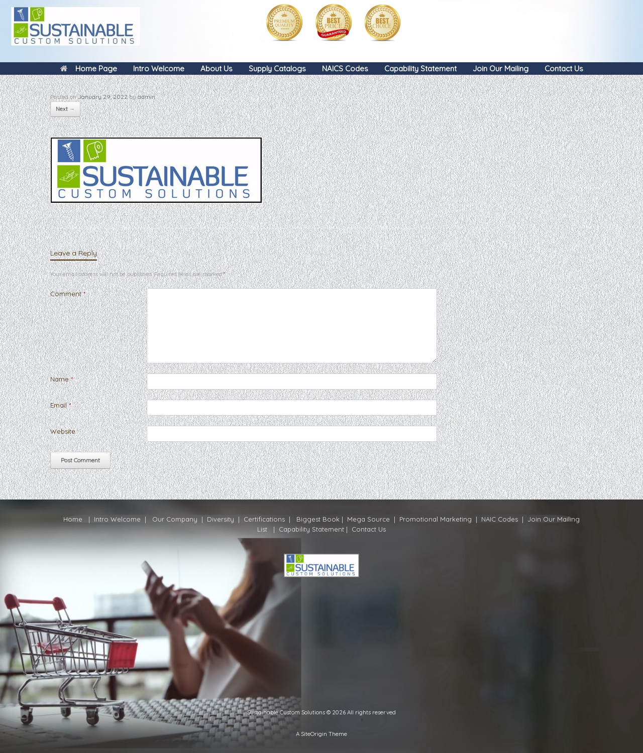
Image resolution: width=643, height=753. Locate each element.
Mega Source (368, 519)
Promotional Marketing (434, 519)
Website (62, 431)
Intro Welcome (158, 68)
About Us (216, 68)
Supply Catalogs (277, 68)
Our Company (174, 519)
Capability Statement (420, 68)
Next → (65, 108)
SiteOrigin (314, 733)
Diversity (220, 519)
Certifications (263, 519)
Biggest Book (317, 519)
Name (61, 379)
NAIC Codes (500, 519)
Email (60, 405)
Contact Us (564, 68)
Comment (67, 294)
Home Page (88, 68)
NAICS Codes (345, 68)
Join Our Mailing (500, 68)
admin (146, 96)
